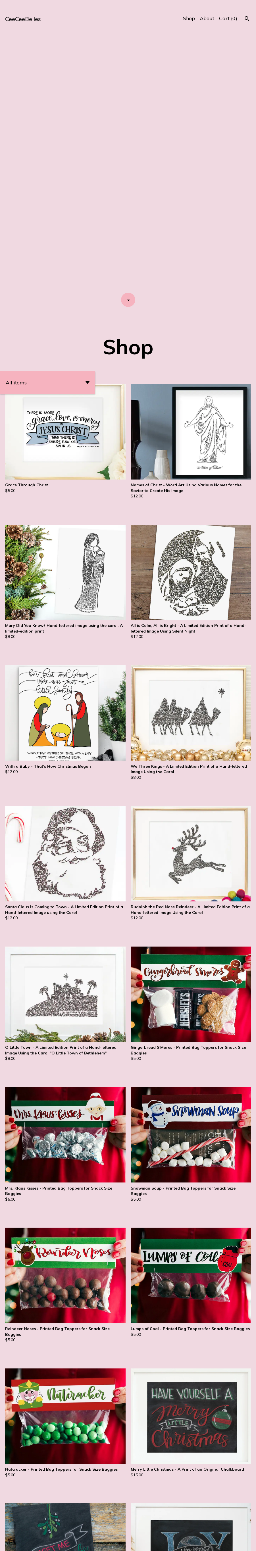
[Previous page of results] (105, 1528)
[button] (47, 128)
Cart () (228, 18)
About (207, 18)
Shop (189, 18)
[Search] (247, 19)
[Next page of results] (152, 1528)
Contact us (235, 1542)
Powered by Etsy (62, 1542)
